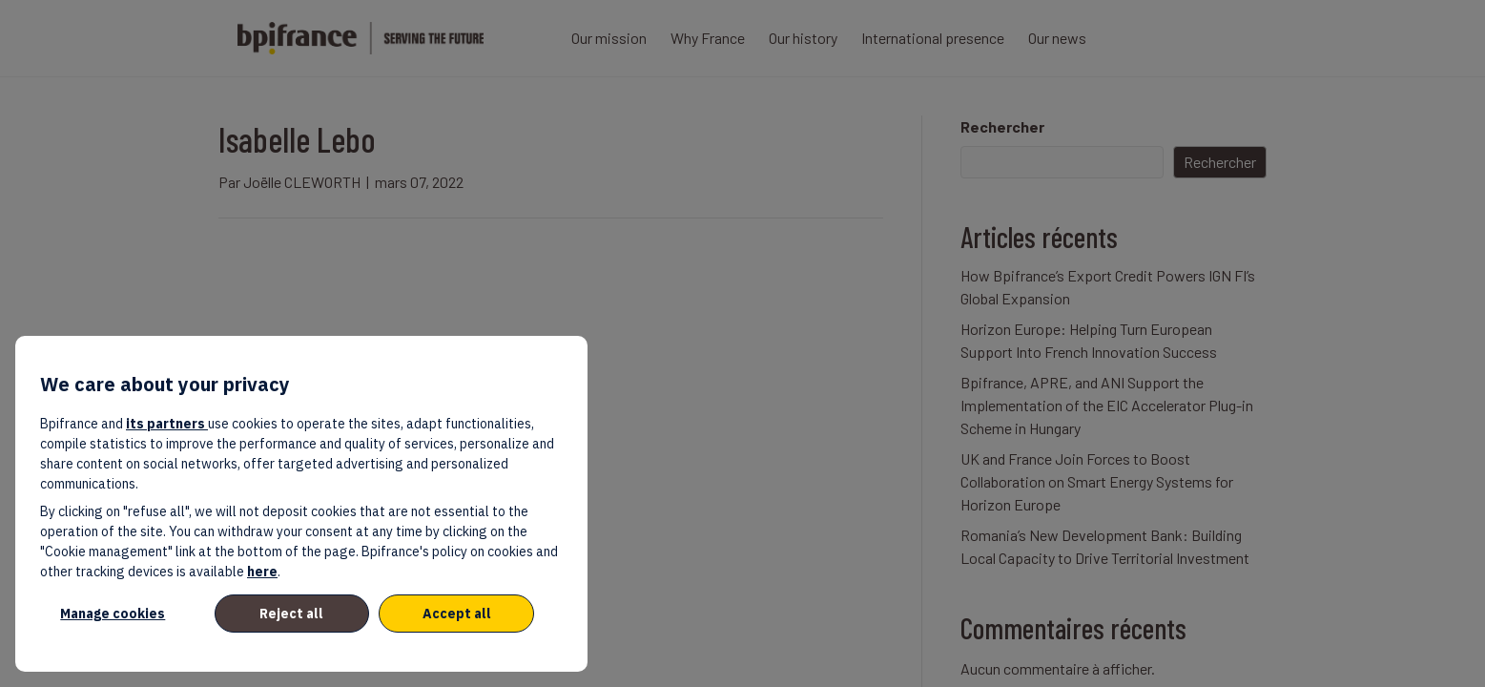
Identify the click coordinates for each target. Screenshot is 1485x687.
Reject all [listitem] (291, 613)
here (262, 571)
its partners (167, 423)
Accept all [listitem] (457, 613)
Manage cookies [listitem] (112, 613)
